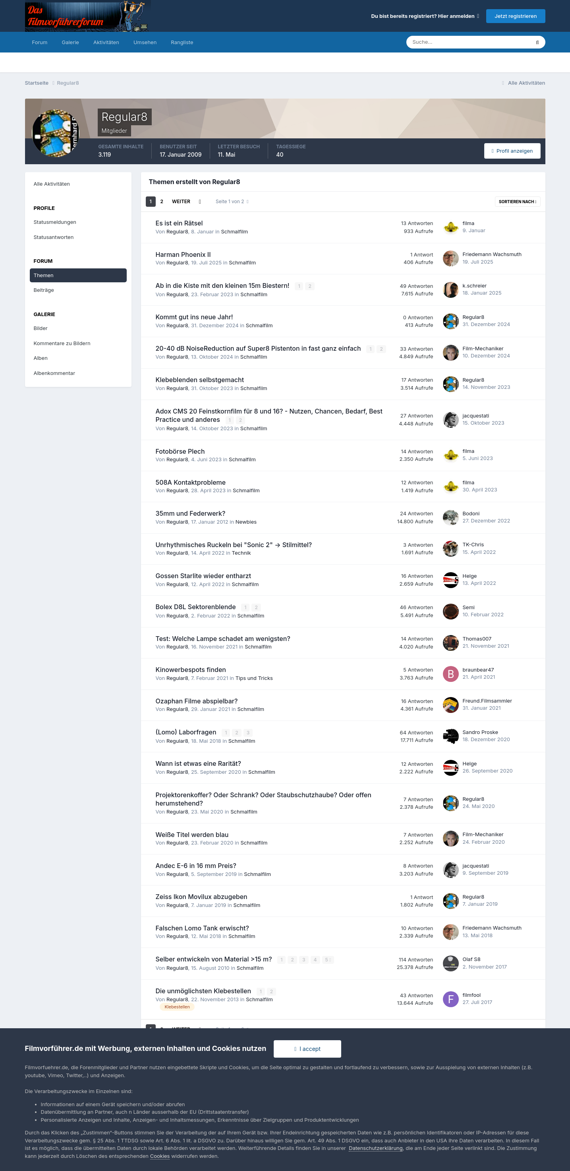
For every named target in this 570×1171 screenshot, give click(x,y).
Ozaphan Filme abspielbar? (197, 700)
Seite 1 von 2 (232, 201)
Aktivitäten (106, 42)
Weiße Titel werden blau (192, 833)
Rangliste (182, 42)
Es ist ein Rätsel (179, 223)
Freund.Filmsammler (487, 700)
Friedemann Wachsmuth (492, 254)
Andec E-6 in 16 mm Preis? (196, 864)
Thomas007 (477, 637)
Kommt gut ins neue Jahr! (194, 317)
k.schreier (475, 285)
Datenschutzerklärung (375, 1148)
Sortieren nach (518, 201)
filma (469, 223)
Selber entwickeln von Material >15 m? (215, 958)
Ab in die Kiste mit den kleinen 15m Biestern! (223, 285)
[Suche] (440, 42)
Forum (40, 42)
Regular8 (177, 231)
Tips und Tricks (254, 677)
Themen (44, 275)
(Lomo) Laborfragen (187, 731)
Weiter (181, 201)
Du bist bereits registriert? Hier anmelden (425, 16)
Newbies (246, 521)
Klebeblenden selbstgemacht (200, 379)
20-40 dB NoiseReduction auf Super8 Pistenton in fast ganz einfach (259, 348)
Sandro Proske (480, 731)
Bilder (41, 328)
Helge (470, 575)
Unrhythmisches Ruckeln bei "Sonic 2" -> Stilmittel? (234, 544)
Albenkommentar (54, 373)
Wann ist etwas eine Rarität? (198, 763)
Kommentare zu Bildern (62, 343)
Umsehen (145, 42)
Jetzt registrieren (516, 16)
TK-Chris (473, 544)
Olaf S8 (472, 958)
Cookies (160, 1156)
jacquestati (476, 415)
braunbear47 (478, 669)
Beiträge (44, 290)
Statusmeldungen (55, 222)
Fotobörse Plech (180, 450)
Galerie (70, 42)
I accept (307, 1048)
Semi (469, 606)
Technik (241, 552)
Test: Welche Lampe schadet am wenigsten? (223, 638)
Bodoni (471, 512)
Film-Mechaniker (483, 348)
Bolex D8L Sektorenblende (197, 606)
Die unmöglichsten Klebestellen (204, 989)
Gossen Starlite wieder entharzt (203, 575)
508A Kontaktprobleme (191, 481)
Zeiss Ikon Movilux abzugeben (201, 896)
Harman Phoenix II (183, 254)
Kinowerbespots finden (191, 669)
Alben (41, 358)
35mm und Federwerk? (191, 513)
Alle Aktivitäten (52, 184)
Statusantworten (54, 237)
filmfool (472, 993)
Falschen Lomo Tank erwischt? (202, 927)
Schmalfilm (234, 231)
